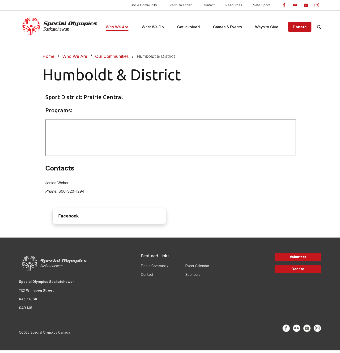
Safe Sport (261, 5)
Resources (233, 5)
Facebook (68, 218)
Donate (300, 28)
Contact (209, 5)
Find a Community (143, 5)
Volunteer (298, 259)
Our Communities (112, 58)
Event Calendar (180, 5)
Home (48, 58)
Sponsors (192, 277)
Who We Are (74, 58)
